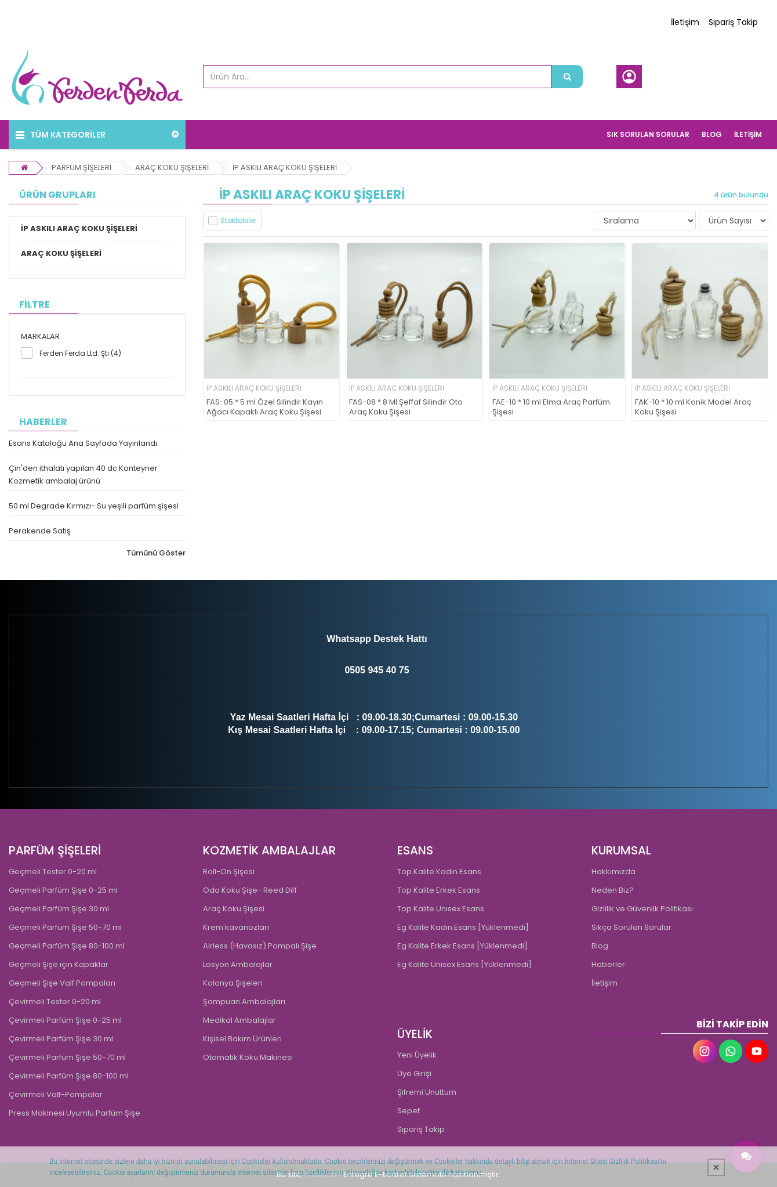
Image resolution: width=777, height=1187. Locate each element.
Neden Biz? (612, 890)
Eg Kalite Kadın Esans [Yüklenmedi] (463, 927)
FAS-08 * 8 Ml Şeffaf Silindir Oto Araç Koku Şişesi (406, 407)
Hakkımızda (613, 871)
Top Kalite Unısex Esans (440, 908)
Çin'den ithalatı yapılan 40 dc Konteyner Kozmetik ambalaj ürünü (83, 474)
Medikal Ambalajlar (239, 1020)
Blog (599, 945)
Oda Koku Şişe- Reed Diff (250, 890)
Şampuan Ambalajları (244, 1001)
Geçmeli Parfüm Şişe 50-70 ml (65, 927)
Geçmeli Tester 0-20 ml (53, 871)
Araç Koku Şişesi (233, 908)
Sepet (408, 1110)
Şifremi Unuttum (426, 1092)
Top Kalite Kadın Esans (439, 871)
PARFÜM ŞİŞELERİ (81, 167)
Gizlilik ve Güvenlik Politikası (642, 908)
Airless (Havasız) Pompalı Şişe (260, 945)
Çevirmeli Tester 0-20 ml (55, 1001)
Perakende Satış (40, 530)
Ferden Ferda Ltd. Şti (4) (80, 353)
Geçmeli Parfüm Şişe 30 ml (59, 908)
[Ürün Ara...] (567, 76)
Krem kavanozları (236, 927)
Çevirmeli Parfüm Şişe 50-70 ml (67, 1057)
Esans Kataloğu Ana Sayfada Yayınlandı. (84, 443)
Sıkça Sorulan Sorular (631, 927)
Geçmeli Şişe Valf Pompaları (62, 982)
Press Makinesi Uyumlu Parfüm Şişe (74, 1113)
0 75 (400, 670)
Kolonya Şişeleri (233, 982)
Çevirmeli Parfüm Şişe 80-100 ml (69, 1075)
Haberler (608, 964)
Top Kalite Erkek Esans (438, 890)
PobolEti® (323, 1174)
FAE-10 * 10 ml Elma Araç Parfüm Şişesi (551, 407)
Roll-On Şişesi (229, 871)
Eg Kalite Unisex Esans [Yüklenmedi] (464, 964)
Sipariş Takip (733, 22)
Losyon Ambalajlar (238, 964)
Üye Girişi (414, 1073)
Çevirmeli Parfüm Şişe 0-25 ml (65, 1020)
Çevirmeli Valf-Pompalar (56, 1094)
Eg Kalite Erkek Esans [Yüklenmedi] (462, 945)
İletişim (685, 22)
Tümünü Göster (156, 552)
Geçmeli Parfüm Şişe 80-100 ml (67, 945)
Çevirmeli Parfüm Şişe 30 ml (61, 1038)
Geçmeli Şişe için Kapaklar (58, 964)
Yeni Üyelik (417, 1054)
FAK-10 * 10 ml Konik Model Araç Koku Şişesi (693, 407)
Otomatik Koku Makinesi (248, 1057)
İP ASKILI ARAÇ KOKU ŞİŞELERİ (285, 167)
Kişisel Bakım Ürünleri (242, 1038)
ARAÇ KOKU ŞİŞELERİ (172, 167)
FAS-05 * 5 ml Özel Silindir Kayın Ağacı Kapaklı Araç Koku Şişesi (264, 407)
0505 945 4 (367, 670)
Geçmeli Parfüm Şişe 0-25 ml (63, 890)
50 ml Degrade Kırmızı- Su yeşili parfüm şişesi (94, 505)
